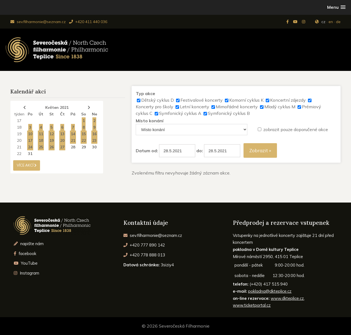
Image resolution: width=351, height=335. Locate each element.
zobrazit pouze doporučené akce (295, 129)
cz (323, 21)
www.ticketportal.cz (252, 305)
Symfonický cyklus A (180, 113)
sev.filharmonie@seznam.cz (38, 21)
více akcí (26, 165)
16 (94, 133)
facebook (25, 253)
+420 (144, 245)
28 (73, 147)
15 (83, 133)
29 (83, 147)
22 (83, 140)
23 (94, 140)
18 (19, 127)
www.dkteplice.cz (287, 298)
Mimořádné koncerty (237, 106)
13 (62, 133)
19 (19, 133)
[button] (336, 7)
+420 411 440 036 (88, 21)
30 (94, 147)
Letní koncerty (194, 106)
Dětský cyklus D (157, 100)
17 (19, 120)
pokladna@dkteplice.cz (269, 291)
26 (51, 147)
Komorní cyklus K (246, 100)
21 (73, 140)
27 (62, 147)
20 (19, 140)
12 (51, 133)
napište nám (29, 243)
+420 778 (144, 255)
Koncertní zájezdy (288, 100)
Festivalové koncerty (201, 100)
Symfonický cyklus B (229, 113)
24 (30, 147)
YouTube (26, 263)
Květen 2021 (57, 107)
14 (73, 133)
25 (41, 147)
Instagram (26, 273)
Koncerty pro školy (154, 106)
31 (30, 153)
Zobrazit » (260, 150)
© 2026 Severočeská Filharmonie (176, 326)
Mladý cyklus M (279, 106)
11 (41, 133)
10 (30, 133)
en (331, 21)
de (338, 21)
